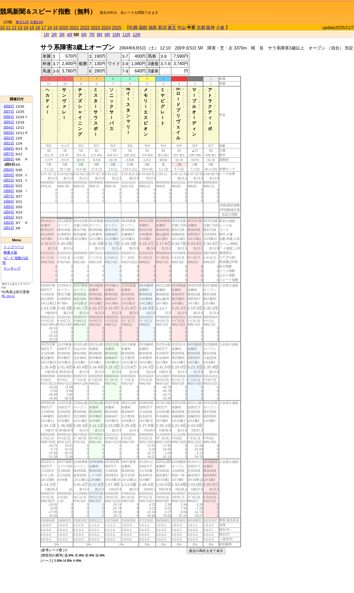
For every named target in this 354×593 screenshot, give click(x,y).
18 (49, 27)
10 (2, 27)
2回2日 (8, 180)
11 (8, 27)
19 (55, 27)
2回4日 (8, 170)
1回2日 (8, 223)
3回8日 (8, 106)
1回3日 (8, 217)
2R (54, 35)
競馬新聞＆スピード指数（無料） (48, 11)
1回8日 (8, 191)
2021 (74, 27)
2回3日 (8, 175)
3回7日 (8, 111)
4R (69, 35)
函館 (143, 27)
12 (14, 27)
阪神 (210, 27)
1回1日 (8, 228)
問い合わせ (8, 296)
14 (26, 27)
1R (46, 35)
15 (31, 27)
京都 (201, 27)
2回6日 (8, 159)
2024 (106, 27)
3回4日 (8, 127)
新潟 (162, 27)
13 (20, 27)
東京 (172, 27)
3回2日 (8, 138)
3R (61, 35)
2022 (85, 27)
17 (43, 27)
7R (91, 35)
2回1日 (8, 186)
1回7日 (8, 196)
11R (126, 35)
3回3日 (8, 133)
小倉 (220, 27)
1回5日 (8, 207)
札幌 (133, 27)
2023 (95, 27)
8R (99, 35)
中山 (181, 27)
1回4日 (8, 212)
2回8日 (8, 148)
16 (37, 27)
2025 (117, 27)
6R (84, 35)
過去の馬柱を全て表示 (206, 551)
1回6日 (8, 201)
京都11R (36, 22)
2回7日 (8, 154)
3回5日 (8, 122)
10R (116, 35)
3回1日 (8, 143)
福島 (153, 27)
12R (136, 35)
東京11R (22, 22)
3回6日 (8, 117)
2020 (64, 27)
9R (107, 35)
